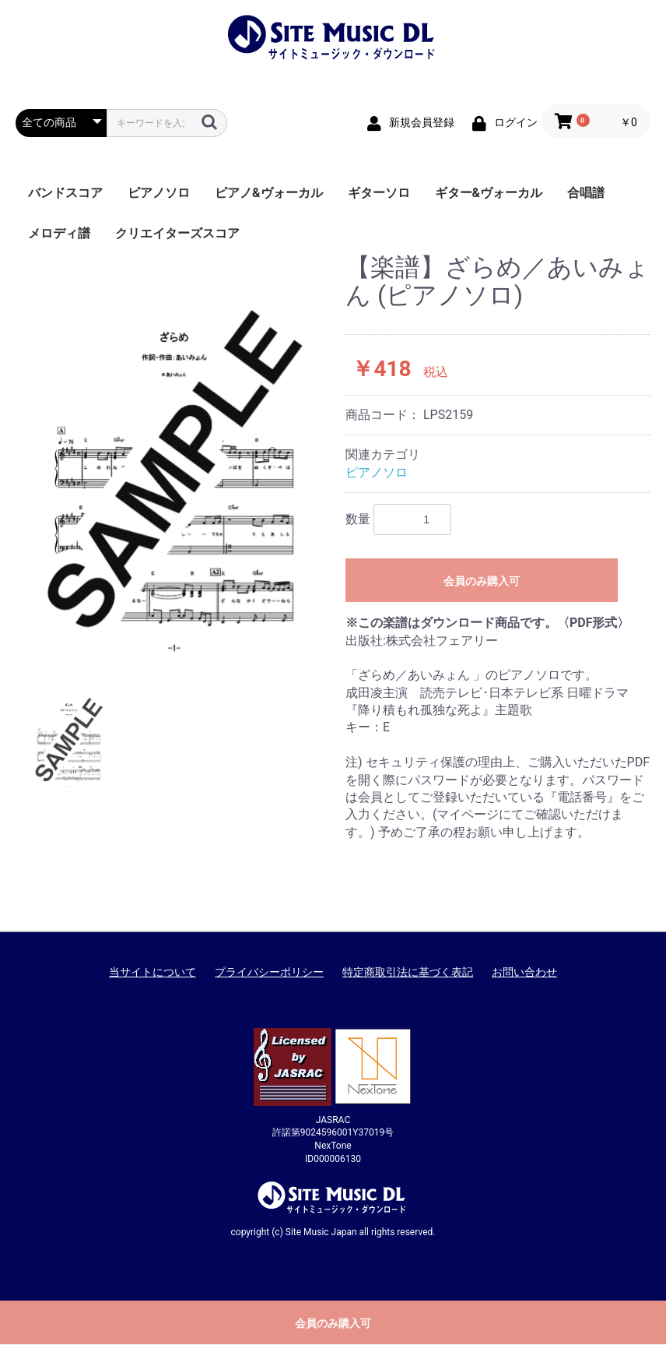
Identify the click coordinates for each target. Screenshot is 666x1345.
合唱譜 (586, 192)
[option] (174, 456)
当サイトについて (152, 972)
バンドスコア (65, 192)
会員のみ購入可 (481, 581)
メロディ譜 (59, 233)
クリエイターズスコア (177, 233)
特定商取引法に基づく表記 (407, 972)
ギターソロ (379, 192)
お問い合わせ (524, 972)
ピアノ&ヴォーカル (269, 192)
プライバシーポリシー (269, 972)
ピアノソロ (159, 192)
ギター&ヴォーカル (489, 192)
